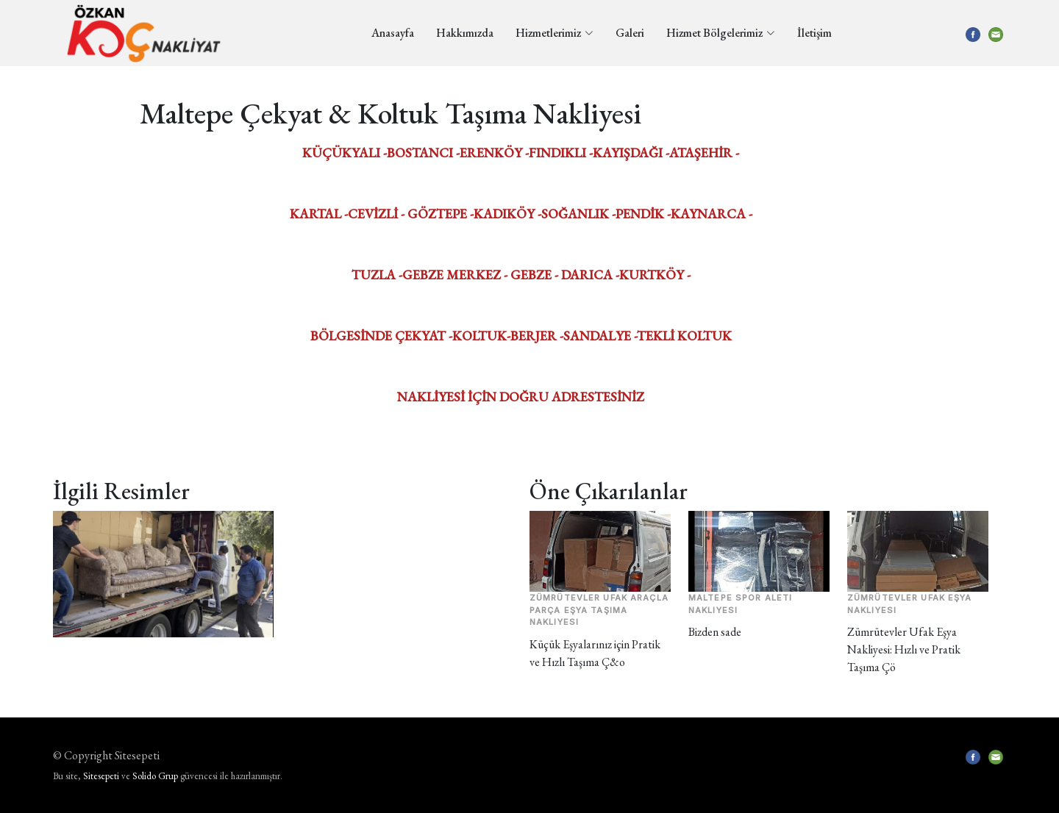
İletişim (814, 32)
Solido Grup (155, 776)
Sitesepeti (101, 776)
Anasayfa (392, 32)
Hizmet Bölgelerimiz (720, 32)
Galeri (630, 32)
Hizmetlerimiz (554, 32)
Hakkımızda (464, 32)
